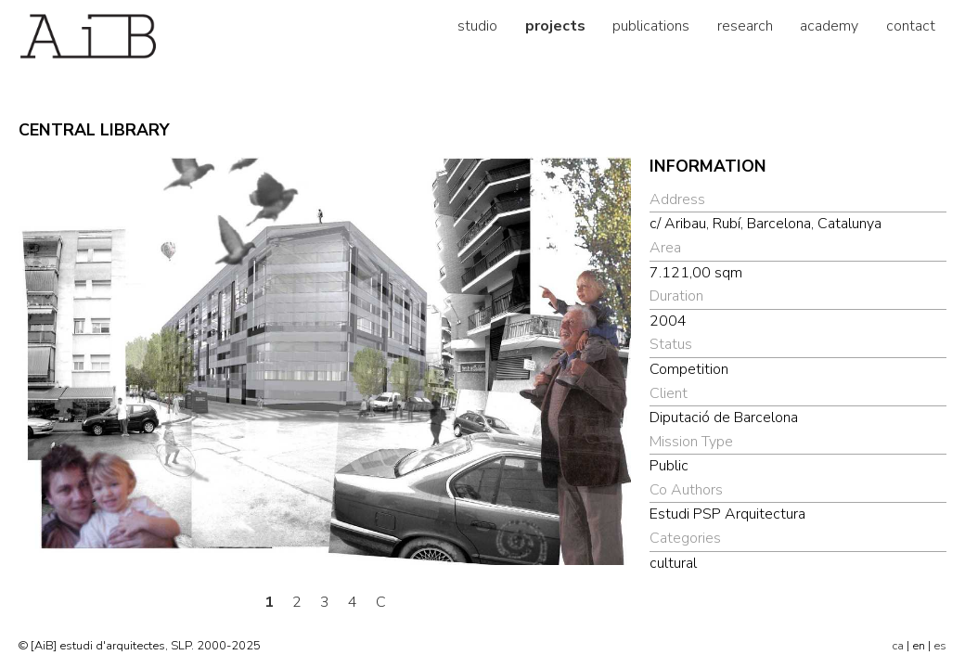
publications (650, 26)
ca (898, 645)
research (745, 26)
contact (910, 26)
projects (555, 26)
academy (829, 26)
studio (477, 26)
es (939, 645)
